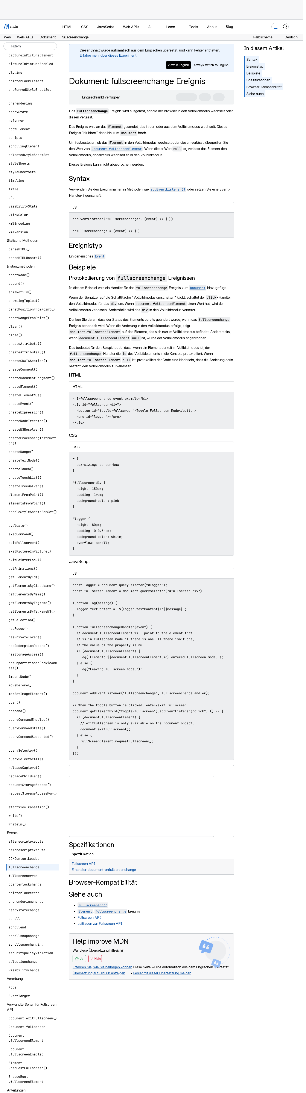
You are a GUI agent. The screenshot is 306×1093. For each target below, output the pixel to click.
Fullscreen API (89, 917)
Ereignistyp (254, 66)
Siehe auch (255, 94)
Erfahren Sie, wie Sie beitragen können (102, 967)
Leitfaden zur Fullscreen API (100, 923)
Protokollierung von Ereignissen (132, 278)
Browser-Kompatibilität (264, 87)
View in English (178, 65)
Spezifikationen (258, 80)
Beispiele (253, 73)
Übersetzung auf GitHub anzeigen (99, 973)
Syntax (251, 59)
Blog (229, 26)
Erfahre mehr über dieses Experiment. (108, 55)
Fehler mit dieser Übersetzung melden (162, 973)
